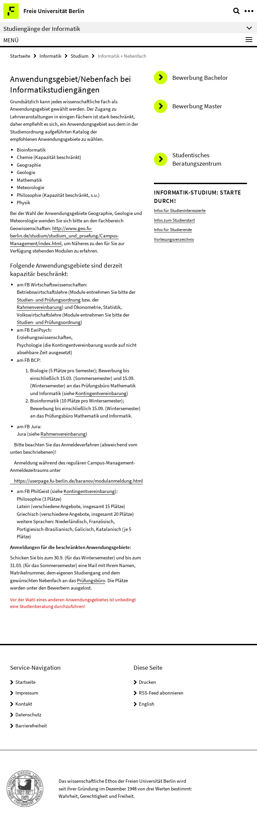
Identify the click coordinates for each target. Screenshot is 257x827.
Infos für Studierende (173, 229)
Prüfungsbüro (91, 580)
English (146, 704)
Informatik (50, 56)
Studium (79, 56)
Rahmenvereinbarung (39, 307)
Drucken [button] (147, 682)
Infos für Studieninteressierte (179, 210)
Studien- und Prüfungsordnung (49, 299)
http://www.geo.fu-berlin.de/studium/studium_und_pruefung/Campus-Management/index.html (64, 235)
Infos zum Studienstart (174, 220)
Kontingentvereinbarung (100, 393)
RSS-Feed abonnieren (161, 693)
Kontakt (23, 704)
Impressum (26, 693)
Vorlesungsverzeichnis (174, 239)
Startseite (20, 56)
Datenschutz (28, 714)
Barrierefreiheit (31, 725)
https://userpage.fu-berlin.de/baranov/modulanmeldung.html (76, 481)
